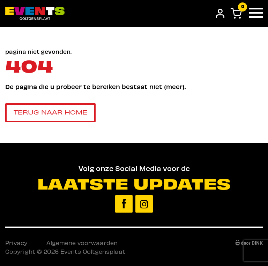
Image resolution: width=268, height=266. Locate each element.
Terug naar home (50, 112)
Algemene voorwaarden (82, 242)
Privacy (16, 242)
